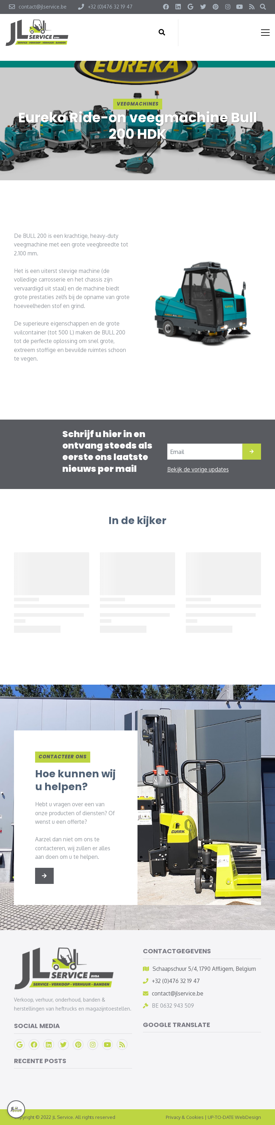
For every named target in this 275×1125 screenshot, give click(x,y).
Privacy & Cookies (185, 1117)
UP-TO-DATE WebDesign (234, 1117)
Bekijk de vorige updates (198, 469)
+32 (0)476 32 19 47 (176, 980)
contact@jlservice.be (177, 993)
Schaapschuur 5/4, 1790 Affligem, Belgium (204, 968)
